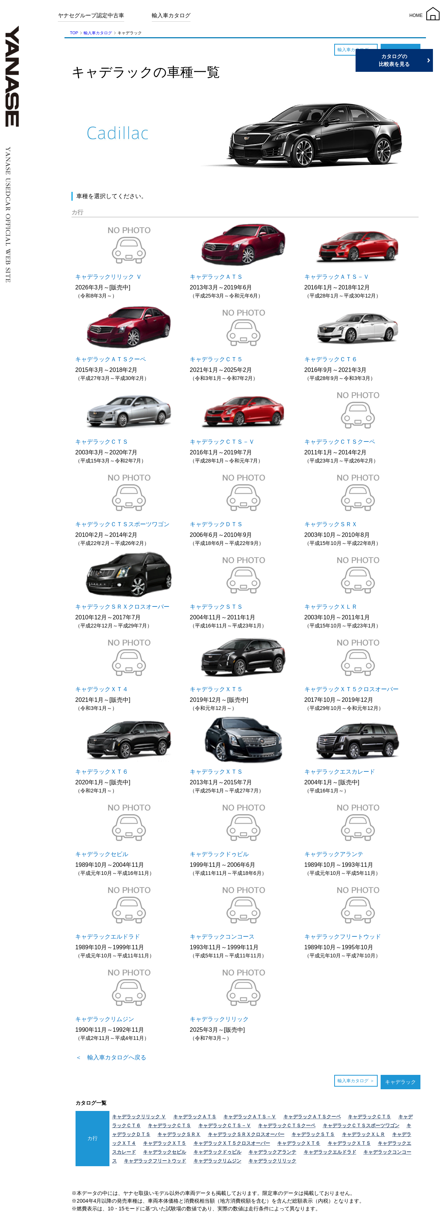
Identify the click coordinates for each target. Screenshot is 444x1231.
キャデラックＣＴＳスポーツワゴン (361, 1125)
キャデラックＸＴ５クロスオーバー (231, 1143)
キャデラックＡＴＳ (194, 1116)
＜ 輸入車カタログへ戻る (111, 1057)
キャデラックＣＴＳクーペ (286, 1125)
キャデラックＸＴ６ (298, 1143)
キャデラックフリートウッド (155, 1161)
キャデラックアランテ (272, 1152)
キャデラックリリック (272, 1161)
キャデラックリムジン (217, 1161)
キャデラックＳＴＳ (313, 1134)
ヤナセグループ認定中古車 (91, 15)
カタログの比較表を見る (409, 60)
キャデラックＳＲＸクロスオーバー (246, 1134)
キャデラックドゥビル (217, 1152)
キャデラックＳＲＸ (178, 1134)
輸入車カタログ (171, 15)
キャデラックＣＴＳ (169, 1125)
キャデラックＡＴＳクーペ (312, 1116)
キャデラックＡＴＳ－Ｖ (249, 1116)
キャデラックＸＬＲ (363, 1134)
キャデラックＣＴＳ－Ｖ (224, 1125)
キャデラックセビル (164, 1152)
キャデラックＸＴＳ (349, 1143)
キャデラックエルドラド (330, 1152)
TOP (74, 33)
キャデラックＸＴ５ (164, 1143)
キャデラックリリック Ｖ (139, 1116)
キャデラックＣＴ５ (369, 1116)
